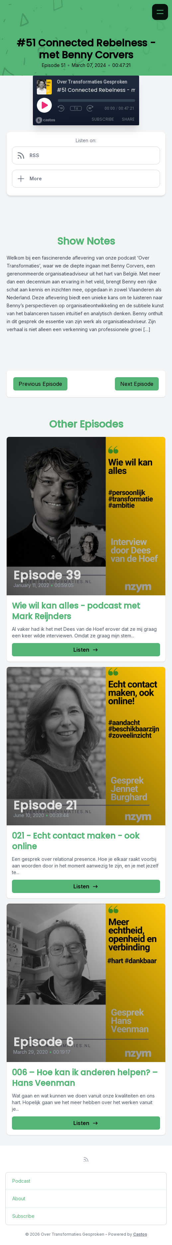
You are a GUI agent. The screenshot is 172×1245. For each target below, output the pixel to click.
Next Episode (136, 384)
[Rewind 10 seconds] (61, 108)
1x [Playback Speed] (76, 108)
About (18, 1198)
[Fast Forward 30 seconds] (90, 108)
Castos (140, 1234)
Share (128, 119)
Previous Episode (40, 384)
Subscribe (103, 119)
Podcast (21, 1181)
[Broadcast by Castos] (45, 120)
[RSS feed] (86, 1159)
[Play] (44, 105)
